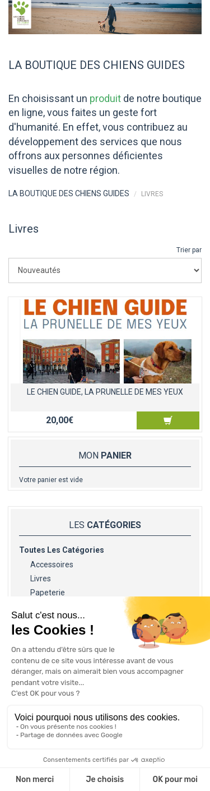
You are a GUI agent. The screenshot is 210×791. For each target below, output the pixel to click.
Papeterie (47, 592)
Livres (40, 578)
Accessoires (51, 564)
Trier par (189, 250)
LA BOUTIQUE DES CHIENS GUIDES (68, 193)
